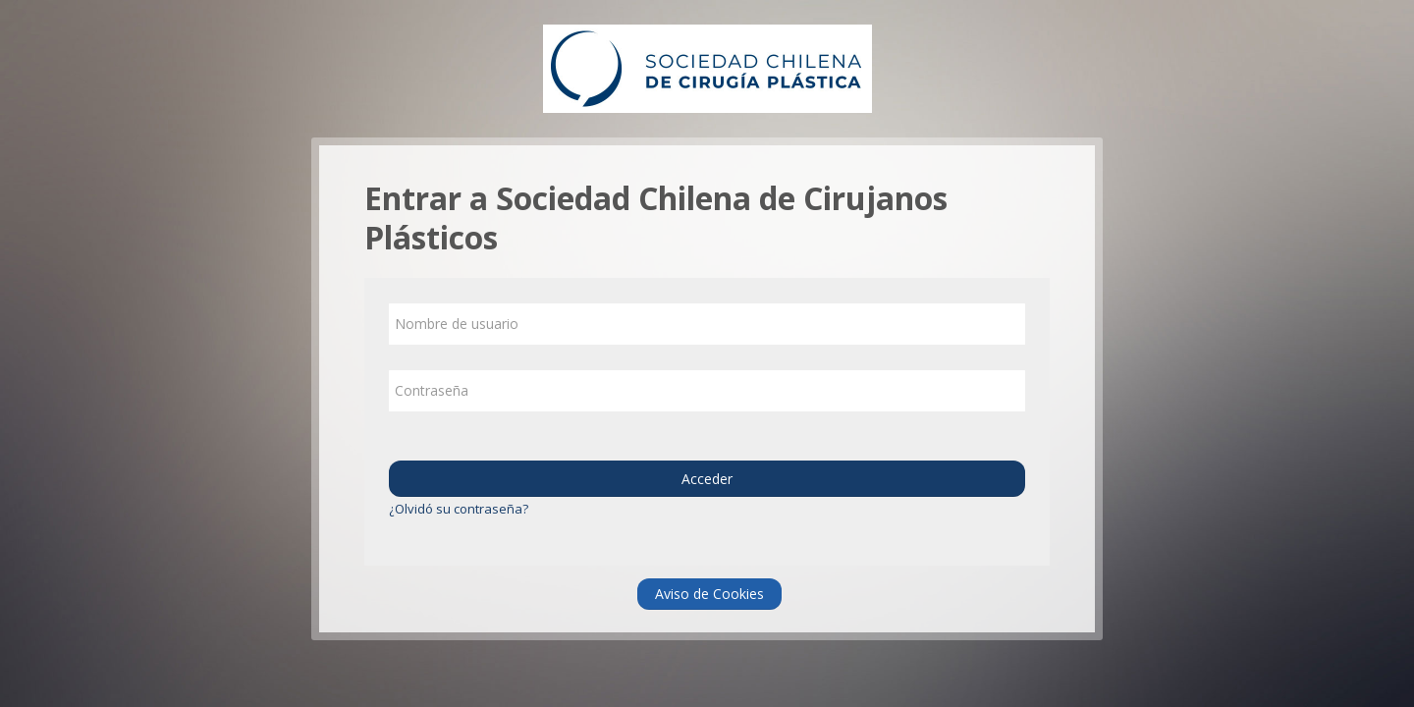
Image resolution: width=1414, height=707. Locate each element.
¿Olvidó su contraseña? (458, 508)
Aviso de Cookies (709, 593)
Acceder (707, 478)
